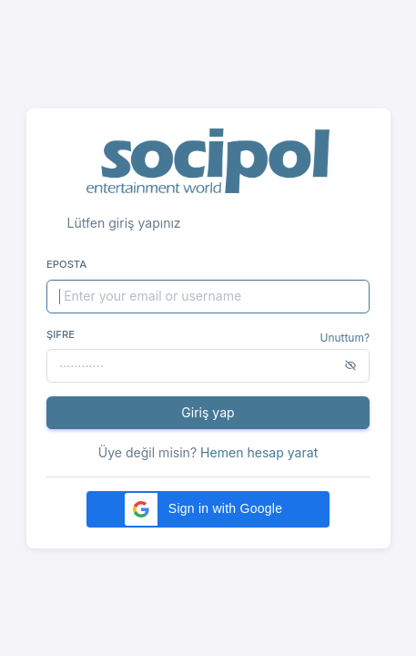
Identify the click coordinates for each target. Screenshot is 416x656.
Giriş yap (207, 412)
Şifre (60, 334)
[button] (207, 509)
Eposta (66, 264)
